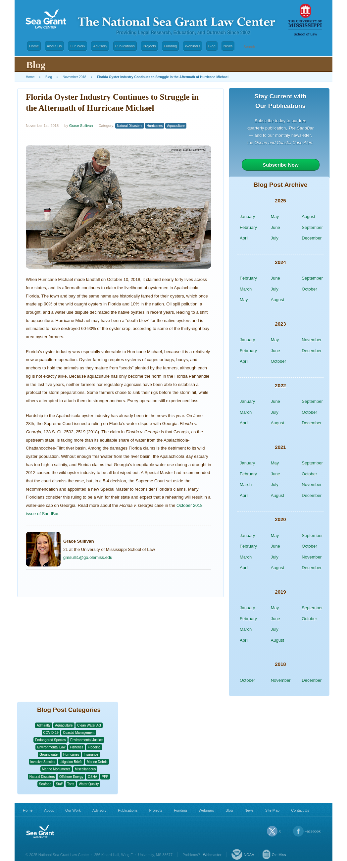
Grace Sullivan (81, 126)
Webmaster (212, 855)
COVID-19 (51, 732)
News (228, 46)
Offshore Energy (71, 777)
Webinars (192, 46)
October (309, 289)
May (275, 216)
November (312, 339)
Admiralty (44, 725)
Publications (125, 46)
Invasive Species (42, 762)
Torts (70, 784)
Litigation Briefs (71, 762)
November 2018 (74, 77)
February (248, 227)
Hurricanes (155, 126)
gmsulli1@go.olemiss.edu (87, 557)
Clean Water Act (89, 725)
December (312, 238)
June (275, 227)
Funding (170, 46)
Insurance (91, 754)
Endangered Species (50, 740)
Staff (59, 784)
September (312, 227)
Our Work (77, 46)
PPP (105, 777)
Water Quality (89, 784)
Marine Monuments (56, 769)
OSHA (92, 777)
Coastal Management (78, 732)
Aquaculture (175, 126)
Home (34, 46)
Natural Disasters (129, 126)
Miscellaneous (85, 769)
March (246, 289)
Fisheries (76, 747)
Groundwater (49, 754)
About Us (54, 46)
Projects (149, 46)
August (308, 216)
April (244, 238)
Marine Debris (97, 762)
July (274, 238)
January (247, 216)
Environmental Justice (86, 740)
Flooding (94, 747)
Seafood (45, 784)
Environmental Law (51, 747)
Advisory (100, 46)
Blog (212, 46)
